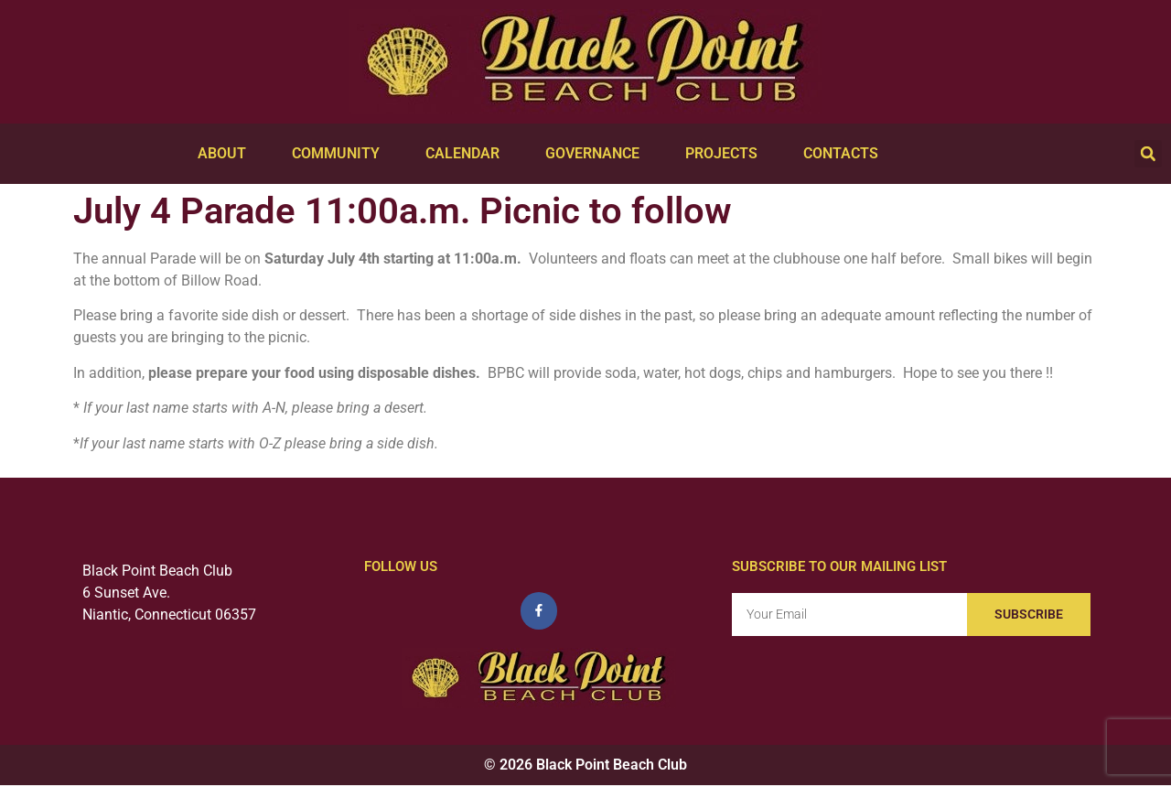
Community (340, 154)
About (226, 154)
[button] (1148, 153)
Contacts (845, 154)
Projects (726, 154)
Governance (597, 154)
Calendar (467, 154)
